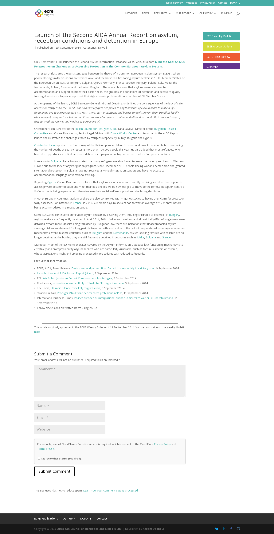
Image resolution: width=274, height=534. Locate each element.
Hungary (174, 214)
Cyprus (51, 182)
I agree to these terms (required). (59, 458)
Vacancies (191, 3)
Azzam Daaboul (153, 529)
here (37, 332)
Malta (140, 237)
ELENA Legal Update (219, 46)
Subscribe (212, 67)
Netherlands (120, 233)
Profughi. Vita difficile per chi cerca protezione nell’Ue (89, 293)
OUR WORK (205, 13)
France (77, 203)
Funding (226, 13)
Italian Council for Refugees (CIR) (95, 129)
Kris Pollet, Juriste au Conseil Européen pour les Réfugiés (77, 278)
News (101, 47)
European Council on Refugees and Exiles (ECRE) (89, 529)
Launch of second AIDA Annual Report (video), (65, 273)
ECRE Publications (46, 518)
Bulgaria (56, 161)
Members (131, 13)
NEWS (145, 13)
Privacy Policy (207, 3)
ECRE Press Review (218, 57)
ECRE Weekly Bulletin (219, 36)
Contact (222, 3)
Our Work (69, 518)
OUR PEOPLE (183, 13)
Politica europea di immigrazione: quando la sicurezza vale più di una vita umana (123, 298)
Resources (160, 13)
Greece (166, 237)
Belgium (97, 233)
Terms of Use (45, 449)
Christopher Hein (44, 145)
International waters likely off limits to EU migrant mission (88, 283)
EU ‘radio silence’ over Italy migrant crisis (75, 288)
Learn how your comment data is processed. (110, 490)
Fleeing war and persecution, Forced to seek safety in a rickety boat (113, 268)
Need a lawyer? (174, 3)
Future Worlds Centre (123, 133)
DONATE (235, 3)
